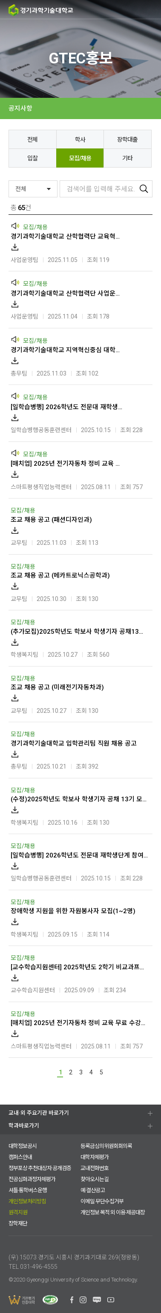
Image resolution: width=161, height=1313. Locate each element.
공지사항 (20, 108)
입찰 (32, 158)
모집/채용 (80, 158)
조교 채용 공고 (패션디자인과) (51, 520)
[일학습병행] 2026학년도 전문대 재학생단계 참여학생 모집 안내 (68, 407)
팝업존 (135, 9)
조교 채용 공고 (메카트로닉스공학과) (60, 575)
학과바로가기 (24, 1125)
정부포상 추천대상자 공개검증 (40, 1168)
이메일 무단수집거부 (102, 1201)
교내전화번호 (94, 1168)
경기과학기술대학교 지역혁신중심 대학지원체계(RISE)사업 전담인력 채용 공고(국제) (68, 350)
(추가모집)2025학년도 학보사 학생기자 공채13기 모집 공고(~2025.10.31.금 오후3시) (79, 631)
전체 (32, 139)
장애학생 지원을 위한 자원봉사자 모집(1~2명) (73, 911)
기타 (127, 158)
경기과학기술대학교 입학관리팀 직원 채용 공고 (74, 743)
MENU (151, 9)
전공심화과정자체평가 (32, 1179)
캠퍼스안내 (20, 1157)
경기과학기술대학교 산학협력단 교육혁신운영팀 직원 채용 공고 (68, 236)
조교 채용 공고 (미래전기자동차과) (57, 687)
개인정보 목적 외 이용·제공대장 (112, 1212)
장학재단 (18, 1223)
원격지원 (18, 1212)
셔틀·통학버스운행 (28, 1190)
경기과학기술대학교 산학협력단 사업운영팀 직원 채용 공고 (68, 293)
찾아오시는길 (94, 1179)
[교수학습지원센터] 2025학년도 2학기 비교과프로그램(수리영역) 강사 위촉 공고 (79, 967)
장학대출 (127, 139)
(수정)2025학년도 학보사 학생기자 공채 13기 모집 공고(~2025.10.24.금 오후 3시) (79, 799)
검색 (118, 9)
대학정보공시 (23, 1146)
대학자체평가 (94, 1157)
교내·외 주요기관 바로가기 (39, 1113)
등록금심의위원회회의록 (106, 1146)
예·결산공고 (92, 1190)
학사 (80, 139)
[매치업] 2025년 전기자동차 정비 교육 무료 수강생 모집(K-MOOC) (68, 463)
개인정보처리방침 (27, 1201)
